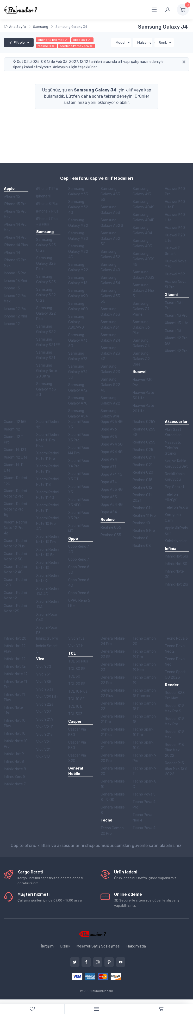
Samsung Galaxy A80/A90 (76, 322)
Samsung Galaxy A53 (110, 210)
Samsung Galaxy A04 (142, 230)
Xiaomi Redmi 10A (47, 604)
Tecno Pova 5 (144, 794)
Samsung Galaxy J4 (141, 343)
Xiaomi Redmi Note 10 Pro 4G (47, 523)
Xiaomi (171, 295)
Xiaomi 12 (12, 429)
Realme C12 (142, 487)
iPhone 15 (12, 196)
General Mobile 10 (113, 784)
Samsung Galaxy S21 (45, 355)
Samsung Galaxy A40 (110, 267)
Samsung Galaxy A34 (110, 280)
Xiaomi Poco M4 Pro (78, 450)
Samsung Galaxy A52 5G (110, 238)
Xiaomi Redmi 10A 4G (47, 591)
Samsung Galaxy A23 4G (110, 353)
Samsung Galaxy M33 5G (46, 389)
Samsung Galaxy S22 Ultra (46, 295)
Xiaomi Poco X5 (78, 424)
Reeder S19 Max (174, 734)
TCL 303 (75, 714)
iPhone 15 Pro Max (15, 214)
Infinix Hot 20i (176, 584)
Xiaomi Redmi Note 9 (47, 578)
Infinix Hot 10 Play (15, 723)
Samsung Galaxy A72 (78, 388)
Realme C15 (142, 480)
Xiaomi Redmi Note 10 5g (47, 552)
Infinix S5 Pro (47, 638)
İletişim (47, 946)
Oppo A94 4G (112, 452)
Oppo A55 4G (112, 489)
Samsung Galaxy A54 (78, 414)
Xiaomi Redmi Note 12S (15, 608)
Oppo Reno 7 (78, 559)
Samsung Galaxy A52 (110, 254)
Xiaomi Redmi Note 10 (47, 565)
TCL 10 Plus (77, 691)
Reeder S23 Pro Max (175, 695)
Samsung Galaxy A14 (110, 414)
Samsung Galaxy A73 (78, 356)
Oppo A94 (109, 459)
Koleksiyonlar (176, 541)
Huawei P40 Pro (175, 191)
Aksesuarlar (176, 422)
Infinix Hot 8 (14, 761)
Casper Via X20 (77, 758)
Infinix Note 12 (16, 674)
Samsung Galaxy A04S (143, 204)
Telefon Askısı (176, 507)
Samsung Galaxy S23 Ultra (46, 245)
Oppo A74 (109, 482)
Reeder (172, 685)
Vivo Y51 (43, 674)
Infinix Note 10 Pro (16, 744)
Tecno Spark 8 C (145, 784)
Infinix (170, 548)
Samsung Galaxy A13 (142, 191)
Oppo (73, 538)
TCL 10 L (75, 706)
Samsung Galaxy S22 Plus (46, 313)
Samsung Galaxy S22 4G (110, 385)
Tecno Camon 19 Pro (144, 654)
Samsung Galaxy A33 (110, 312)
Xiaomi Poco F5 (46, 630)
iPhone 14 (12, 252)
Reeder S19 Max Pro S (174, 708)
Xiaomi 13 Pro (176, 315)
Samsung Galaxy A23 (110, 369)
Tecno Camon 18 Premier (144, 693)
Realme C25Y (144, 422)
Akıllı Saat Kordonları (173, 432)
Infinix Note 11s (13, 710)
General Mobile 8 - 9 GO (113, 797)
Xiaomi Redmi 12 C (15, 582)
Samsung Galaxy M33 (78, 191)
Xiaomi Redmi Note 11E (47, 469)
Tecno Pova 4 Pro (144, 805)
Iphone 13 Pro (15, 273)
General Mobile (75, 771)
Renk (163, 42)
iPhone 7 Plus (47, 211)
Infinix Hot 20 (15, 638)
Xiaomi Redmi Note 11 (47, 508)
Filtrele (17, 42)
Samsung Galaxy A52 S (112, 223)
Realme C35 (111, 535)
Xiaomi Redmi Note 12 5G (15, 556)
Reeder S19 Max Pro (174, 721)
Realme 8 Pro (144, 530)
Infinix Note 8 (15, 769)
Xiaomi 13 (173, 330)
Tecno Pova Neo (175, 662)
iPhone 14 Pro (15, 237)
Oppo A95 (109, 437)
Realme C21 (142, 465)
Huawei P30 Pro (143, 382)
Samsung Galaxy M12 (77, 280)
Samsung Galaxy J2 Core (141, 359)
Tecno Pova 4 (144, 828)
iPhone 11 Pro (47, 189)
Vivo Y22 (43, 712)
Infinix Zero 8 (15, 776)
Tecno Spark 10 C (143, 745)
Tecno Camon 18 (144, 719)
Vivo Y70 (43, 667)
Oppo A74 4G (111, 474)
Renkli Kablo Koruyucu (175, 477)
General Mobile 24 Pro (113, 641)
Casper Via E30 (77, 732)
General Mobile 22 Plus (113, 693)
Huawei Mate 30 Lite (143, 395)
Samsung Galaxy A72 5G (78, 372)
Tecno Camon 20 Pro (112, 831)
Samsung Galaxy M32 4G (78, 207)
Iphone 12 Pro (15, 309)
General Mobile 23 (113, 667)
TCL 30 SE (76, 669)
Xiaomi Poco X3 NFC (78, 502)
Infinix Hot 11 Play (14, 697)
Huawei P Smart (172, 251)
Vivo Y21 (43, 742)
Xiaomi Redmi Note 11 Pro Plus (47, 440)
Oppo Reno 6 (78, 593)
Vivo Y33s (44, 689)
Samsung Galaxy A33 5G (110, 296)
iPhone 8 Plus (47, 204)
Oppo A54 (109, 512)
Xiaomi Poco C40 (46, 617)
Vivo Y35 (43, 682)
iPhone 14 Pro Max (15, 227)
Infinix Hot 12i (15, 666)
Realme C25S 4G (144, 432)
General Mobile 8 (113, 810)
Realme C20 (143, 472)
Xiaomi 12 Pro (176, 351)
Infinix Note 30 (174, 574)
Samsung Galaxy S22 (46, 329)
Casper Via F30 (77, 745)
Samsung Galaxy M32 (78, 223)
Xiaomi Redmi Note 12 (15, 595)
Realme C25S (144, 442)
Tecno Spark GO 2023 (175, 675)
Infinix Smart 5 (47, 649)
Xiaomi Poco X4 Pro (78, 463)
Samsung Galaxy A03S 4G (143, 259)
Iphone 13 (12, 288)
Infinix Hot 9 (14, 754)
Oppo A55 (109, 497)
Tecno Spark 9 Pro (145, 758)
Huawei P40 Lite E (175, 204)
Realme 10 (141, 523)
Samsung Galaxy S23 (46, 279)
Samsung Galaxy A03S (143, 275)
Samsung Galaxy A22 (110, 401)
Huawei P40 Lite (175, 217)
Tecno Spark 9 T (145, 771)
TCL (72, 653)
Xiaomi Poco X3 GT (78, 476)
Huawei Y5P (175, 274)
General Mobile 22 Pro (113, 680)
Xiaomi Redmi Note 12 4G (15, 569)
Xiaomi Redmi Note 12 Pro (15, 494)
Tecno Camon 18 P (144, 706)
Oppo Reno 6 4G (78, 583)
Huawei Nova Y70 (175, 264)
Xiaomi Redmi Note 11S (47, 482)
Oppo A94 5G (112, 444)
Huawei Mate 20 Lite (143, 408)
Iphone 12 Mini (15, 316)
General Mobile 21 (113, 745)
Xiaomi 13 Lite (176, 323)
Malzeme (144, 42)
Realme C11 (142, 508)
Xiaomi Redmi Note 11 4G (47, 495)
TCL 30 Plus (78, 661)
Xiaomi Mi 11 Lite (13, 468)
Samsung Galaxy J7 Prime (141, 309)
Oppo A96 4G (112, 422)
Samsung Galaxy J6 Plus (141, 327)
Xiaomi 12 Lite (15, 457)
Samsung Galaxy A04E (143, 217)
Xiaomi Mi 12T (15, 450)
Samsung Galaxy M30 (78, 236)
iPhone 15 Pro (15, 204)
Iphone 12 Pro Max (15, 298)
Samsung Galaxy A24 (110, 338)
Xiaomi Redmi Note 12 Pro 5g (15, 509)
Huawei (139, 372)
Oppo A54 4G (112, 504)
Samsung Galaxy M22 (78, 267)
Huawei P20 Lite (175, 238)
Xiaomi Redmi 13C (15, 481)
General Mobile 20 (113, 771)
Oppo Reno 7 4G (78, 549)
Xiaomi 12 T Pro (13, 440)
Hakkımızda (136, 946)
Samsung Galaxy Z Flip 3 (143, 290)
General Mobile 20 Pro (113, 758)
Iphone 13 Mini (15, 281)
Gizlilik (65, 946)
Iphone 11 (43, 196)
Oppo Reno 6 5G (78, 570)
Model (121, 42)
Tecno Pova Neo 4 (142, 818)
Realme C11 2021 (142, 498)
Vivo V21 (43, 749)
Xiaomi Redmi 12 (47, 424)
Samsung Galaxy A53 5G (110, 194)
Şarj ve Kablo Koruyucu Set (176, 464)
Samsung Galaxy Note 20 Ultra (46, 371)
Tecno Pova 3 (176, 638)
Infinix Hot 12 (15, 659)
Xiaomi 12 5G (15, 422)
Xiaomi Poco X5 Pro (78, 437)
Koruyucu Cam (173, 518)
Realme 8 (140, 538)
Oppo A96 (109, 429)
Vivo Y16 (43, 757)
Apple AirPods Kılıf (176, 531)
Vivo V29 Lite (47, 697)
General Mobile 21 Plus (113, 732)
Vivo (40, 659)
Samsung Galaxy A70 (78, 401)
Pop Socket (174, 487)
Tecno (106, 820)
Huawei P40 (175, 228)
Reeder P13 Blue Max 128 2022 (176, 768)
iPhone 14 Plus (16, 245)
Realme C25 (143, 450)
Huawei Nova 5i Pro (175, 284)
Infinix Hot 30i (176, 556)
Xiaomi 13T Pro (174, 305)
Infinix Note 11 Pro (15, 684)
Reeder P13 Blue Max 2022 (174, 750)
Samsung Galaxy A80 (78, 306)
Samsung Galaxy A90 (78, 293)
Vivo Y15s (76, 638)
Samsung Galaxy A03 (142, 243)
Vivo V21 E (44, 727)
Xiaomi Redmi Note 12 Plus (15, 543)
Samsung (45, 232)
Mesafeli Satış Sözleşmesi (98, 946)
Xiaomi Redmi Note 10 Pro (47, 539)
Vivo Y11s (76, 646)
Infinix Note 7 (15, 784)
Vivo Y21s (44, 734)
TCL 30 (74, 676)
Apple (9, 189)
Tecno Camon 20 (144, 641)
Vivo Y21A (44, 719)
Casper (75, 721)
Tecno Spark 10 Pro (143, 732)
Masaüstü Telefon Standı (173, 448)
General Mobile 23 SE (113, 654)
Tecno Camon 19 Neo (144, 667)
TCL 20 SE (76, 684)
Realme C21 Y (144, 457)
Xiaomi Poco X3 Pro (78, 515)
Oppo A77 (108, 467)
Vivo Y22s (44, 704)
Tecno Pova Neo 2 (175, 649)
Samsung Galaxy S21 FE (48, 342)
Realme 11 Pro (144, 515)
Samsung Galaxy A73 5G (78, 340)
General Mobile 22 (113, 706)
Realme (108, 520)
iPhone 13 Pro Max (15, 263)
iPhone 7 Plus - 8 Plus (47, 222)
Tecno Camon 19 (144, 680)
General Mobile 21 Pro (113, 719)
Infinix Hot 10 (15, 733)
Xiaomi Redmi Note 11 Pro (47, 456)
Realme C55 (111, 527)
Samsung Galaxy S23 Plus (46, 263)
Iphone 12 (12, 324)
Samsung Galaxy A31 (110, 325)
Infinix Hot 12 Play (15, 649)
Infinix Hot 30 (176, 564)
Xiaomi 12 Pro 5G (176, 341)
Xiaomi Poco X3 (78, 489)
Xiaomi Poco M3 (78, 528)
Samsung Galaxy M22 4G (78, 251)
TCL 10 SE (76, 699)
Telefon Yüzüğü (171, 497)
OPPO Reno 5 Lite (79, 603)
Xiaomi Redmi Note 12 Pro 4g (15, 527)
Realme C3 (142, 546)
